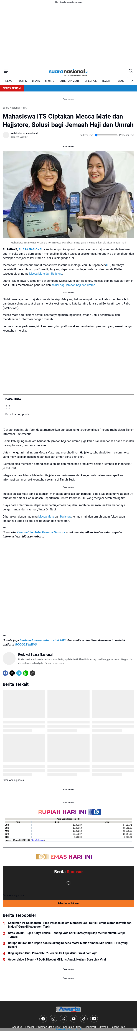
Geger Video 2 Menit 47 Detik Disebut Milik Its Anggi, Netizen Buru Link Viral (57, 959)
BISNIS (36, 80)
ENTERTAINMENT (69, 80)
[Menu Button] (6, 71)
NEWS (8, 80)
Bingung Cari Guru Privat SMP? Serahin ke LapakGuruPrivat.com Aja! (52, 953)
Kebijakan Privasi (72, 1026)
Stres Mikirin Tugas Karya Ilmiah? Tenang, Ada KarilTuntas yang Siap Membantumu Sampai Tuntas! (67, 934)
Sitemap (103, 1026)
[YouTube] (73, 1018)
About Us (17, 1026)
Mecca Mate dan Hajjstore (45, 273)
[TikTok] (84, 1018)
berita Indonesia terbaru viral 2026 (43, 640)
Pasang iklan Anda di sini (68, 1029)
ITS (108, 265)
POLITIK (22, 80)
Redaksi (29, 1026)
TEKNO (120, 80)
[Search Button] (130, 71)
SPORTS (49, 80)
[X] (12, 673)
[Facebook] (5, 673)
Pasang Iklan (118, 1026)
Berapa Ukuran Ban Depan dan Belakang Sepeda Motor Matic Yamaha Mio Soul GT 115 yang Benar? (68, 944)
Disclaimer (90, 1026)
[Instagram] (53, 1018)
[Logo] (68, 1009)
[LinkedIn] (94, 1018)
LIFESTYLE (91, 80)
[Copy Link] (32, 673)
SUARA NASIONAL (31, 249)
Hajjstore (65, 516)
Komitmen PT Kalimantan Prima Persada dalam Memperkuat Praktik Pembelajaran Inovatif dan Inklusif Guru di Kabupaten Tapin (69, 924)
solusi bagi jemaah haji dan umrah (73, 285)
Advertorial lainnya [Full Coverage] (68, 903)
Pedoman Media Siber (48, 1026)
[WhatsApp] (25, 673)
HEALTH (106, 80)
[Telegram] (19, 673)
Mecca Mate (46, 516)
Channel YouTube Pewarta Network (41, 532)
